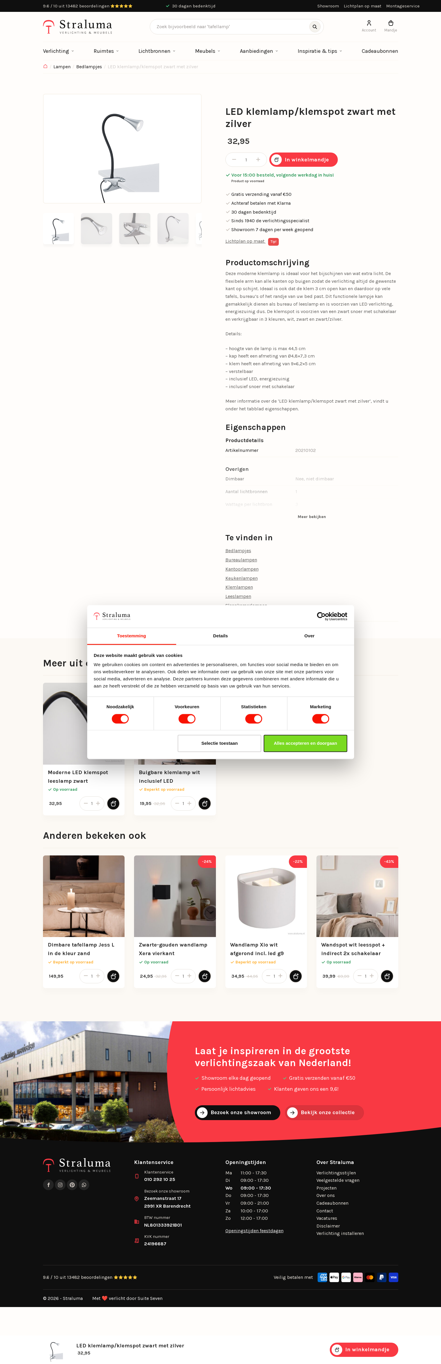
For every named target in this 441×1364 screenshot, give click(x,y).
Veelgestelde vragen (337, 1180)
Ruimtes (104, 51)
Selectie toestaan (219, 743)
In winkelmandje (300, 159)
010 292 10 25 (159, 1179)
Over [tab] (309, 636)
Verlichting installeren (340, 1233)
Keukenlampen (241, 578)
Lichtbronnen (154, 51)
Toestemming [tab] (131, 636)
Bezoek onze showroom (234, 1112)
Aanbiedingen (256, 51)
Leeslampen (238, 596)
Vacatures (326, 1218)
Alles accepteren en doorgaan (305, 743)
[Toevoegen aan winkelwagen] (113, 803)
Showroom (328, 6)
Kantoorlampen (242, 569)
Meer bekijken (312, 516)
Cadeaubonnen (380, 51)
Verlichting (56, 51)
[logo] (77, 27)
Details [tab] (220, 636)
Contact (324, 1211)
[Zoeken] (315, 26)
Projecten (326, 1188)
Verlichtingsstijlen (336, 1173)
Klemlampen (239, 587)
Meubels (205, 51)
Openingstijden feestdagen (254, 1230)
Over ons (325, 1195)
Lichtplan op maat (362, 6)
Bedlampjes (89, 66)
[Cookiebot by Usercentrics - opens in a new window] (321, 616)
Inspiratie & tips (317, 51)
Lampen (62, 66)
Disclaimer (328, 1226)
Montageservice (403, 6)
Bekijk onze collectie (321, 1112)
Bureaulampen (241, 560)
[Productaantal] (246, 160)
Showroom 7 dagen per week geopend (269, 229)
